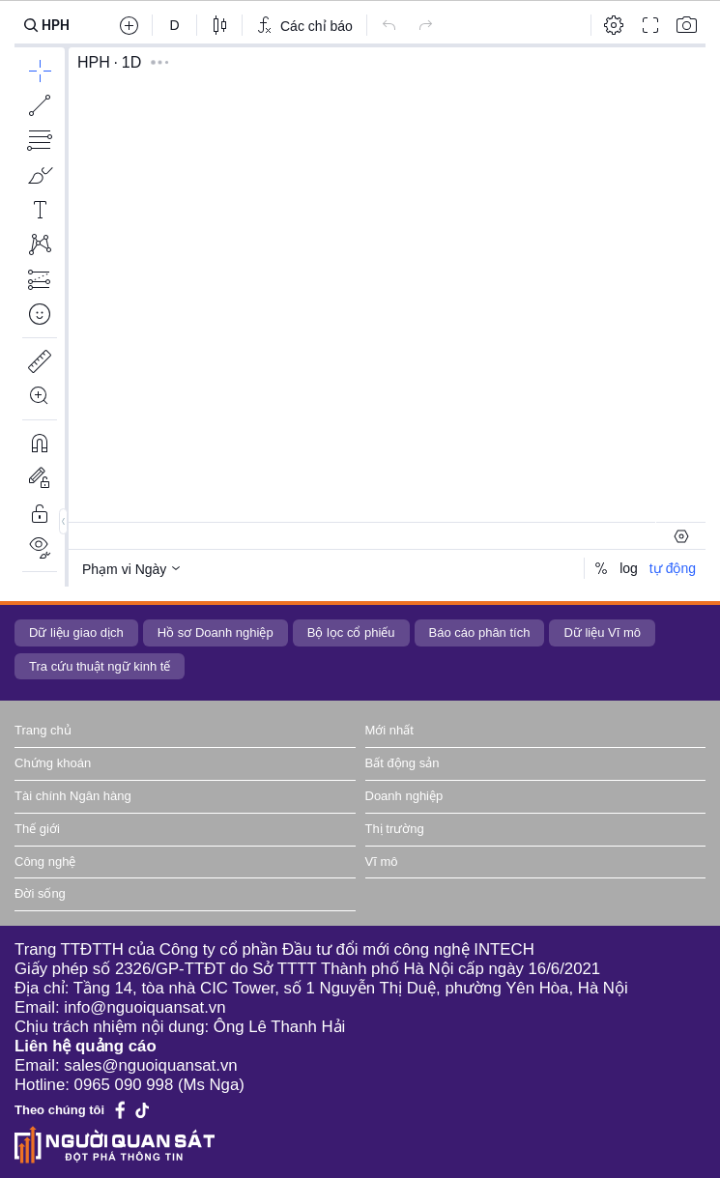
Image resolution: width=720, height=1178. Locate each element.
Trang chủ (43, 730)
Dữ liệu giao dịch (76, 632)
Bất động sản (402, 763)
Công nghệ (44, 861)
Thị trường (394, 828)
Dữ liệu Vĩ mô (602, 632)
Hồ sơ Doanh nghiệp (216, 632)
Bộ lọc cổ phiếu (351, 632)
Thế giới (37, 828)
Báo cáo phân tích (480, 632)
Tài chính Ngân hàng (72, 796)
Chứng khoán (52, 763)
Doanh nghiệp (404, 796)
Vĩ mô (381, 861)
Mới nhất (389, 730)
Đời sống (40, 893)
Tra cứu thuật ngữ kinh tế (99, 666)
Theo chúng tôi (59, 1110)
